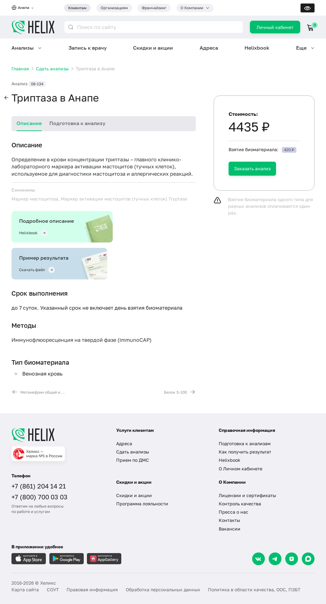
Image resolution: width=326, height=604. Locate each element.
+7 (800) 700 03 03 (39, 497)
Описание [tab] (29, 123)
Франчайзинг (154, 7)
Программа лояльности (142, 503)
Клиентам (77, 7)
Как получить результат (245, 451)
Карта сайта (25, 589)
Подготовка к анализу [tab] (77, 123)
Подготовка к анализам (245, 443)
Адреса (209, 48)
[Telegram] (275, 558)
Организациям (114, 7)
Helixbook (256, 48)
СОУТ (53, 589)
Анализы (22, 48)
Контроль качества (240, 503)
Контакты (229, 520)
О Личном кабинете (240, 468)
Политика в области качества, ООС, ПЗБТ (254, 589)
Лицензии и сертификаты (247, 495)
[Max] (308, 558)
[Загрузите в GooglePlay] (66, 558)
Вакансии (229, 528)
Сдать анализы (132, 451)
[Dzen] (291, 558)
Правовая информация (92, 589)
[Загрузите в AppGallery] (104, 558)
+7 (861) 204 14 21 (38, 486)
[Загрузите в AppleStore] (28, 558)
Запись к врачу (87, 48)
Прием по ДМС (132, 460)
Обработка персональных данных (163, 589)
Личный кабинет (275, 27)
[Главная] (58, 435)
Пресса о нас (233, 512)
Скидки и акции (153, 48)
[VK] (258, 558)
